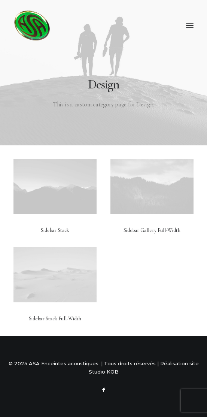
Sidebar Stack (55, 230)
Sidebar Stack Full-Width (55, 318)
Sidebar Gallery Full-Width (152, 230)
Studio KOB (104, 372)
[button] (190, 25)
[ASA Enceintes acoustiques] (32, 25)
